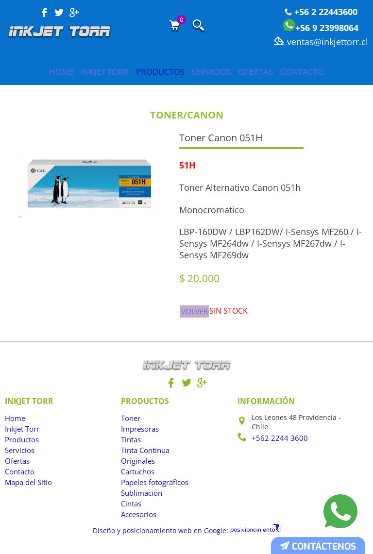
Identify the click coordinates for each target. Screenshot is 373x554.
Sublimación (141, 497)
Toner (130, 422)
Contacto (334, 72)
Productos (154, 72)
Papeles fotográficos (153, 486)
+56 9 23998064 (320, 28)
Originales (137, 465)
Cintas (131, 508)
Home (28, 72)
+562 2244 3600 (277, 442)
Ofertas (275, 72)
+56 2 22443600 (321, 11)
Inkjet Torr (84, 72)
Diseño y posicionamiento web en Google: (164, 534)
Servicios (219, 72)
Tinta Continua (145, 454)
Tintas (131, 444)
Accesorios (138, 518)
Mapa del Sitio (28, 486)
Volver (195, 313)
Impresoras (139, 433)
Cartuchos (137, 476)
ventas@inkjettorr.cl (320, 42)
